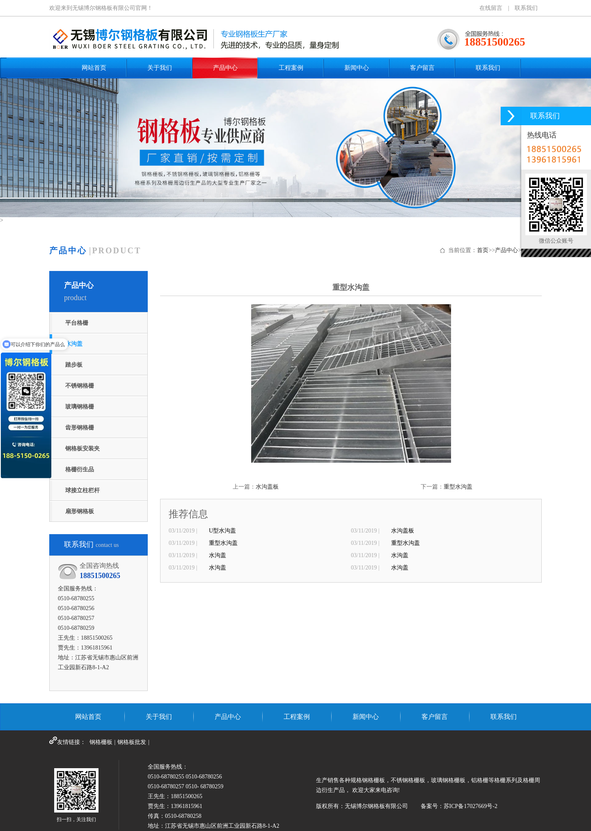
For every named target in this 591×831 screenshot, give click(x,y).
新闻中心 (356, 67)
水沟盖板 (267, 487)
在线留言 (490, 8)
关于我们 (159, 67)
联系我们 (526, 8)
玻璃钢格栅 (79, 407)
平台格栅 (76, 323)
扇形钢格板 (79, 511)
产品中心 (225, 67)
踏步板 (73, 365)
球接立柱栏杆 (82, 490)
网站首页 (94, 67)
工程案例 (291, 67)
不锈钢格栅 (79, 386)
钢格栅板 (100, 742)
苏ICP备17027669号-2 (470, 806)
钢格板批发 (131, 742)
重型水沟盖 (458, 487)
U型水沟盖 (222, 531)
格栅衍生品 (79, 469)
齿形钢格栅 (79, 428)
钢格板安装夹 (82, 448)
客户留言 (422, 67)
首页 (482, 250)
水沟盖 (73, 344)
